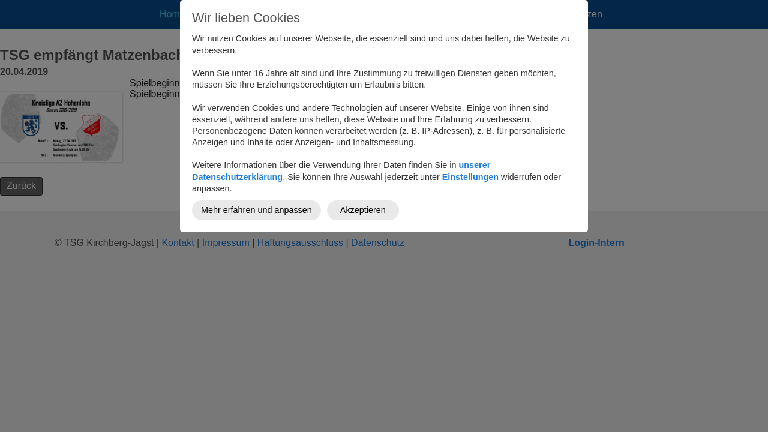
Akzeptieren (363, 210)
